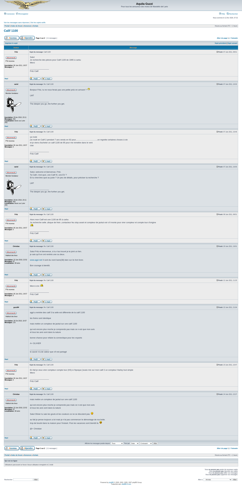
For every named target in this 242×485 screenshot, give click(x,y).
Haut (6, 79)
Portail (7, 26)
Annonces (27, 26)
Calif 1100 (11, 30)
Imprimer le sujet (11, 43)
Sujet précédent (220, 43)
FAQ (222, 14)
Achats (35, 26)
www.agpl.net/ (36, 260)
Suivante (234, 38)
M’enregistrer (22, 14)
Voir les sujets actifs (38, 22)
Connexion (9, 14)
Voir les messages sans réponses (16, 22)
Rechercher (232, 14)
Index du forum (16, 26)
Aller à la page (222, 38)
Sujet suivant (232, 43)
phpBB (111, 482)
